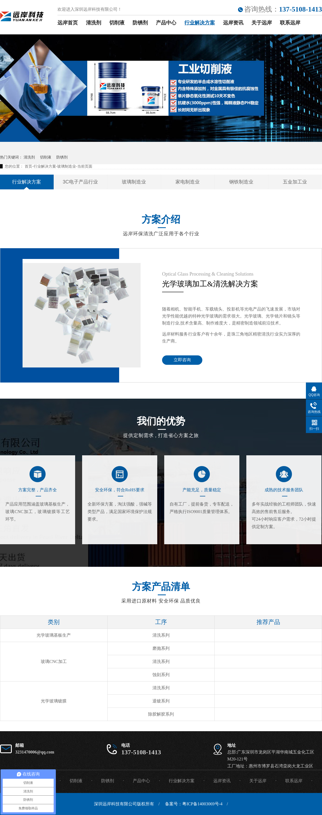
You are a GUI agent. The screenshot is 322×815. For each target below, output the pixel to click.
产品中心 (166, 23)
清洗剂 (93, 23)
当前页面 (84, 166)
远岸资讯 (233, 23)
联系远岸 (290, 23)
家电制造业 (187, 182)
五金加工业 (295, 182)
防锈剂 (140, 23)
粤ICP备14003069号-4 (202, 804)
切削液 (117, 23)
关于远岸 (261, 23)
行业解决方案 (199, 23)
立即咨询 (182, 360)
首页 (28, 166)
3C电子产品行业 (80, 182)
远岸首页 (67, 23)
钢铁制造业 (241, 182)
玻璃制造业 (66, 166)
